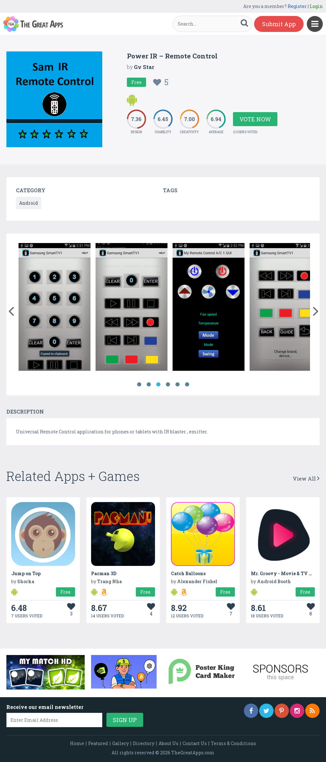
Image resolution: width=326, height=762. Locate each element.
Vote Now (255, 119)
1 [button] (139, 384)
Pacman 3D (103, 573)
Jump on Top (26, 573)
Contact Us (194, 743)
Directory (143, 743)
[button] (11, 310)
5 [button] (177, 384)
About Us (168, 743)
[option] (54, 308)
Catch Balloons (188, 573)
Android (28, 203)
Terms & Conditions (233, 743)
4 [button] (168, 384)
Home (77, 743)
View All (306, 478)
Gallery (120, 743)
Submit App (279, 24)
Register (297, 6)
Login (316, 6)
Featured (98, 743)
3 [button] (158, 384)
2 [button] (148, 384)
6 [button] (187, 384)
